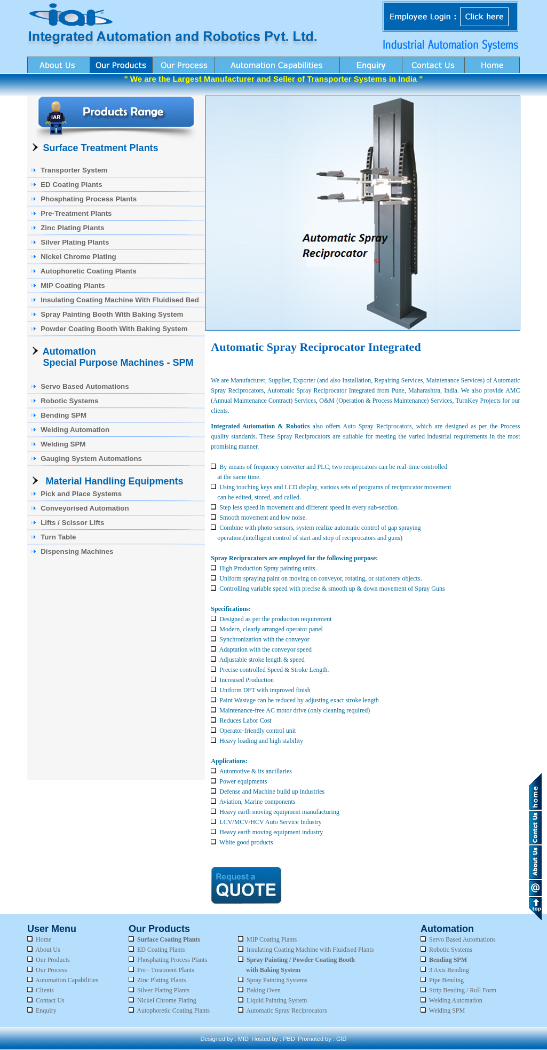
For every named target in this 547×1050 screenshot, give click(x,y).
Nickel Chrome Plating (162, 1000)
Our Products (53, 959)
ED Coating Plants (161, 949)
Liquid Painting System (277, 1000)
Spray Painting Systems (277, 980)
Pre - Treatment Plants (165, 970)
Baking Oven (264, 990)
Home (43, 939)
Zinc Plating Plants (161, 980)
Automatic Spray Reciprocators (286, 1010)
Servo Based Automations (462, 939)
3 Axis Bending (449, 970)
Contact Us (50, 1000)
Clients (45, 990)
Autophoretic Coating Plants (169, 1010)
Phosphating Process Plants (172, 959)
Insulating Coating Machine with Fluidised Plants (310, 949)
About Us (47, 949)
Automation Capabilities (66, 980)
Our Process (51, 970)
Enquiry (46, 1010)
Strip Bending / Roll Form (462, 990)
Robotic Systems (450, 949)
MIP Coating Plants (272, 939)
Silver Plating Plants (159, 990)
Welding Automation (455, 1000)
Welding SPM (447, 1010)
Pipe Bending (446, 980)
